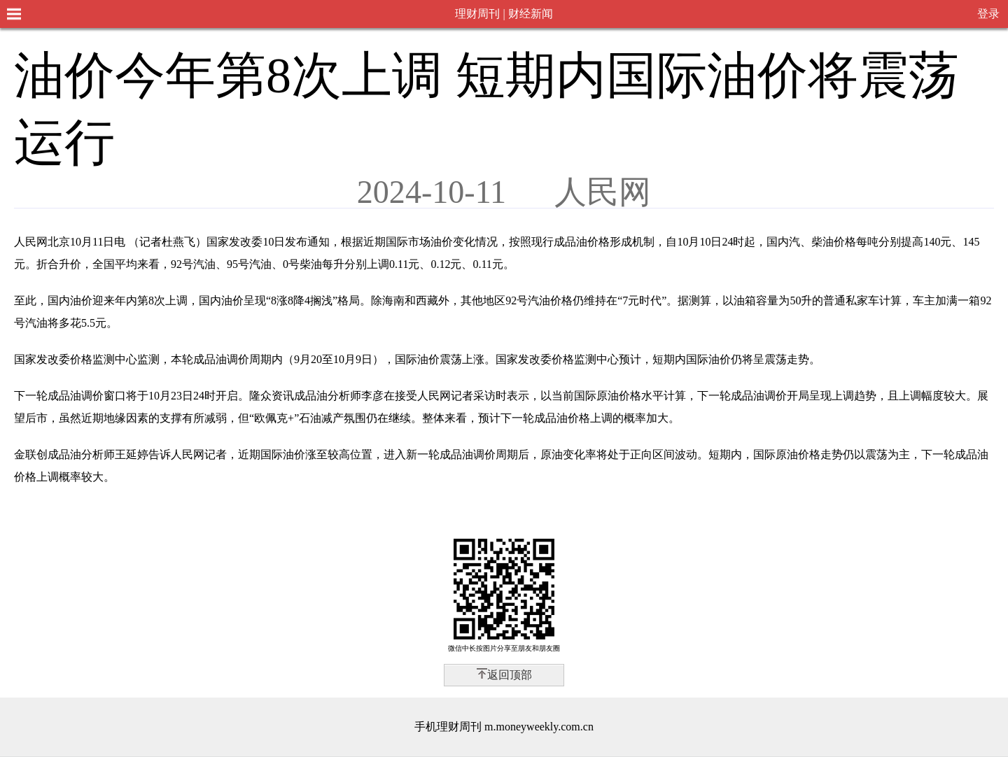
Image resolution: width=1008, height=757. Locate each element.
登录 (988, 14)
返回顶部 (509, 675)
